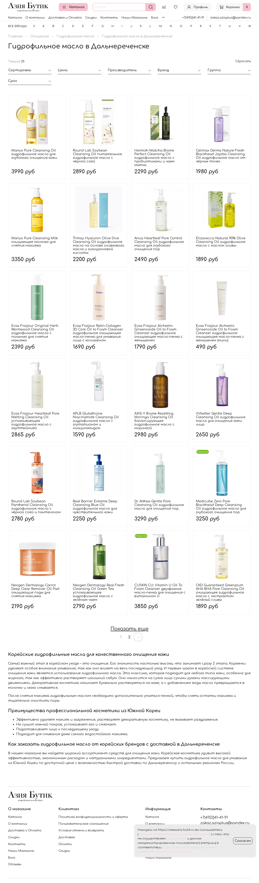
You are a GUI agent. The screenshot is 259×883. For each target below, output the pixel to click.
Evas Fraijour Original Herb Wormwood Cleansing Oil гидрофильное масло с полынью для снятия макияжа (34, 333)
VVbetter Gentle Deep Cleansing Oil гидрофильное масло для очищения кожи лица (220, 419)
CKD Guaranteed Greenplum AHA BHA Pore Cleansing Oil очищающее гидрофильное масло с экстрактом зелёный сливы (220, 592)
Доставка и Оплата (65, 17)
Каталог (73, 7)
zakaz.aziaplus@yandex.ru (230, 17)
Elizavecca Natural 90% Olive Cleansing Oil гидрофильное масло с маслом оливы (220, 241)
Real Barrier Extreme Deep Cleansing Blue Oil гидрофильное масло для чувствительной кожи (95, 506)
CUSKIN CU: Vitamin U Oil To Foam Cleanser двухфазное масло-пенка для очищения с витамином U (160, 590)
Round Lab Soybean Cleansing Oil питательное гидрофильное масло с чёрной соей (97, 156)
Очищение (39, 36)
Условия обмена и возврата (81, 830)
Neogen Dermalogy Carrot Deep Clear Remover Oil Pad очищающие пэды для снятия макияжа (35, 590)
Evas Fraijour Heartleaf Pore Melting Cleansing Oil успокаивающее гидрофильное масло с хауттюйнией (35, 421)
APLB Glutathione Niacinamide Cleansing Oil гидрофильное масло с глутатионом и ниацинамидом (96, 421)
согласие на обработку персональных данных (174, 834)
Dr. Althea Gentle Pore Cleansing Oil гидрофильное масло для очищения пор (159, 504)
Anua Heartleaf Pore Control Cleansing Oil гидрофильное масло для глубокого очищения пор (159, 243)
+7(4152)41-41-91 (193, 17)
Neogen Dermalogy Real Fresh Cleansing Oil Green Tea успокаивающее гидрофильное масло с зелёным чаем (98, 592)
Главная (15, 36)
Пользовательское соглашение (83, 823)
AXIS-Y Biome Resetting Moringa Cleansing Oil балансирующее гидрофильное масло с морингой (154, 421)
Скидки (91, 17)
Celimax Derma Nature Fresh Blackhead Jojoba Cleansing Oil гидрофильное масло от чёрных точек (220, 156)
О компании (35, 17)
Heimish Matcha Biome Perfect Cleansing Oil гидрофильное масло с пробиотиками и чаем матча (154, 158)
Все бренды (17, 26)
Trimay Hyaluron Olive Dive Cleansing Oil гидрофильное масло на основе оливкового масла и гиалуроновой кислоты (98, 245)
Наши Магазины (134, 17)
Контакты (109, 17)
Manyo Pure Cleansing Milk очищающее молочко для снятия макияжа (34, 241)
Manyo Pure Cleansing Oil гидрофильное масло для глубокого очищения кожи (34, 154)
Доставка (66, 837)
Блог (154, 17)
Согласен (243, 841)
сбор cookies (176, 838)
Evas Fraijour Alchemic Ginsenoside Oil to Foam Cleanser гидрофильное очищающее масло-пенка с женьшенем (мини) (220, 333)
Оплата (65, 844)
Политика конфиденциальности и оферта (93, 816)
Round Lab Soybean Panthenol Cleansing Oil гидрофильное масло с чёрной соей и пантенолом (36, 506)
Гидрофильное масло (75, 36)
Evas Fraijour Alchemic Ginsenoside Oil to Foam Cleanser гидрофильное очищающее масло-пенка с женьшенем (158, 333)
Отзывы (14, 864)
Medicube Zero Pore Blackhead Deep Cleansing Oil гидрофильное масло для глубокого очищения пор (221, 506)
